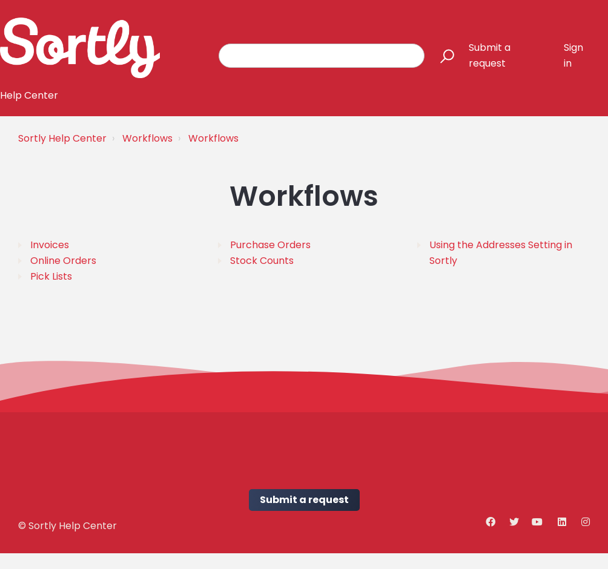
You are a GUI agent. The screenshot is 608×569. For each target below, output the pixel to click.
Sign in (573, 55)
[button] (441, 55)
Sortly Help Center (62, 138)
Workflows (147, 138)
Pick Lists (51, 276)
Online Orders (63, 261)
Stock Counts (262, 261)
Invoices (49, 245)
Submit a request (490, 55)
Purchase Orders (270, 245)
